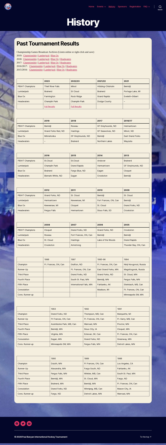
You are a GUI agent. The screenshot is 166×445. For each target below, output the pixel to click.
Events (100, 7)
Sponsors (122, 7)
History (112, 7)
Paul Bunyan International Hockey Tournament (45, 438)
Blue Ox (56, 57)
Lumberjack (44, 57)
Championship (30, 57)
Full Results (49, 108)
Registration (135, 7)
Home (91, 7)
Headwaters (67, 60)
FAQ (145, 7)
